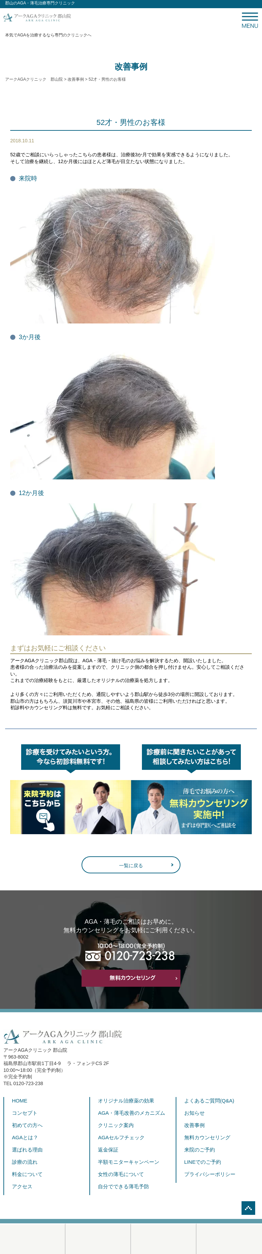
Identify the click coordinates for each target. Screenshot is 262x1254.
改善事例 (194, 1125)
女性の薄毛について (121, 1174)
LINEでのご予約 (202, 1162)
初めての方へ (27, 1125)
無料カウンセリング (207, 1137)
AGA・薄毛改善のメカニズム (131, 1113)
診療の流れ (25, 1162)
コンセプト (25, 1113)
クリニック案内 (116, 1125)
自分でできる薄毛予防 (123, 1186)
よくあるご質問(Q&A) (209, 1101)
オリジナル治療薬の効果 (126, 1101)
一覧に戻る (131, 865)
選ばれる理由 (27, 1150)
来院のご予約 (199, 1150)
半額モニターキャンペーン (128, 1162)
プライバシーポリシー (209, 1174)
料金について (27, 1174)
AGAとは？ (25, 1137)
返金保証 (108, 1150)
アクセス (22, 1186)
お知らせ (194, 1113)
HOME (19, 1101)
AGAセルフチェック (121, 1137)
